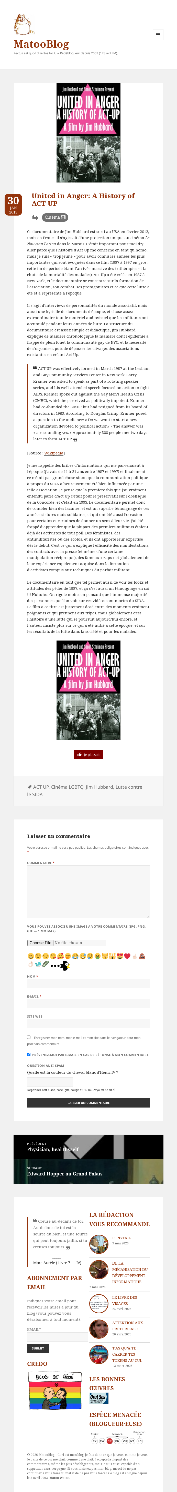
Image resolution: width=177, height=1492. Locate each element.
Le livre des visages (124, 1300)
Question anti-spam (45, 1065)
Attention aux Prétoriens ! (127, 1325)
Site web (34, 1016)
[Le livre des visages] (98, 1303)
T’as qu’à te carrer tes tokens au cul (127, 1354)
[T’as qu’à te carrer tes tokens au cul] (98, 1354)
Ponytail (121, 1237)
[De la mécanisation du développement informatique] (98, 1269)
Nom (32, 976)
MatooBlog (41, 44)
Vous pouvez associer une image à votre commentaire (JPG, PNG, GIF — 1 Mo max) (86, 928)
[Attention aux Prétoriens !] (98, 1329)
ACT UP (41, 787)
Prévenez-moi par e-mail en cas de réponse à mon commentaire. (88, 1055)
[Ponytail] (98, 1244)
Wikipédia (53, 452)
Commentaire (40, 863)
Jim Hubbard (99, 787)
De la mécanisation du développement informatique (130, 1272)
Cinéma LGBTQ (67, 787)
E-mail (34, 996)
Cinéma (52, 217)
